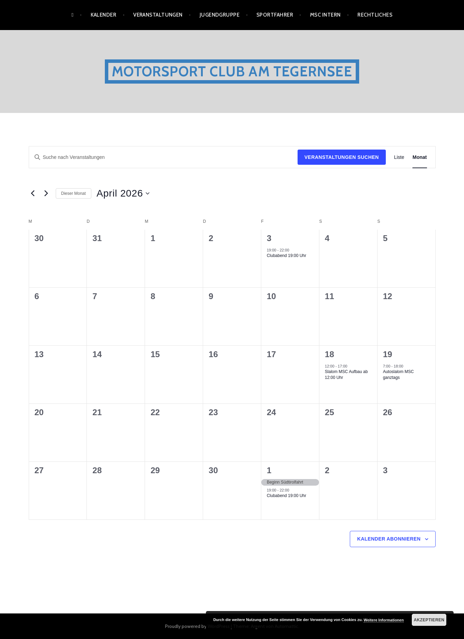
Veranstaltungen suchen (341, 157)
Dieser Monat (73, 193)
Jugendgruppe (219, 15)
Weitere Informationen (384, 620)
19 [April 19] (387, 354)
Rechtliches (374, 15)
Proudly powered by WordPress (197, 626)
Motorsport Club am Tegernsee (232, 71)
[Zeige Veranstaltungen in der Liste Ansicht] (399, 157)
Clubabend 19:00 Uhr (286, 255)
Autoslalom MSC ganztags (398, 374)
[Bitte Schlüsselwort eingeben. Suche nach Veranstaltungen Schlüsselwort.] (163, 157)
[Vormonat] (33, 193)
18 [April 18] (329, 354)
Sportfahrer (274, 15)
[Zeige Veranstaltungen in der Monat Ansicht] (419, 157)
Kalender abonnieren (388, 539)
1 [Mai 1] (269, 470)
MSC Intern (325, 15)
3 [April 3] (269, 238)
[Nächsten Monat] (46, 193)
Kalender (104, 15)
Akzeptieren (429, 620)
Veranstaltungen (158, 15)
